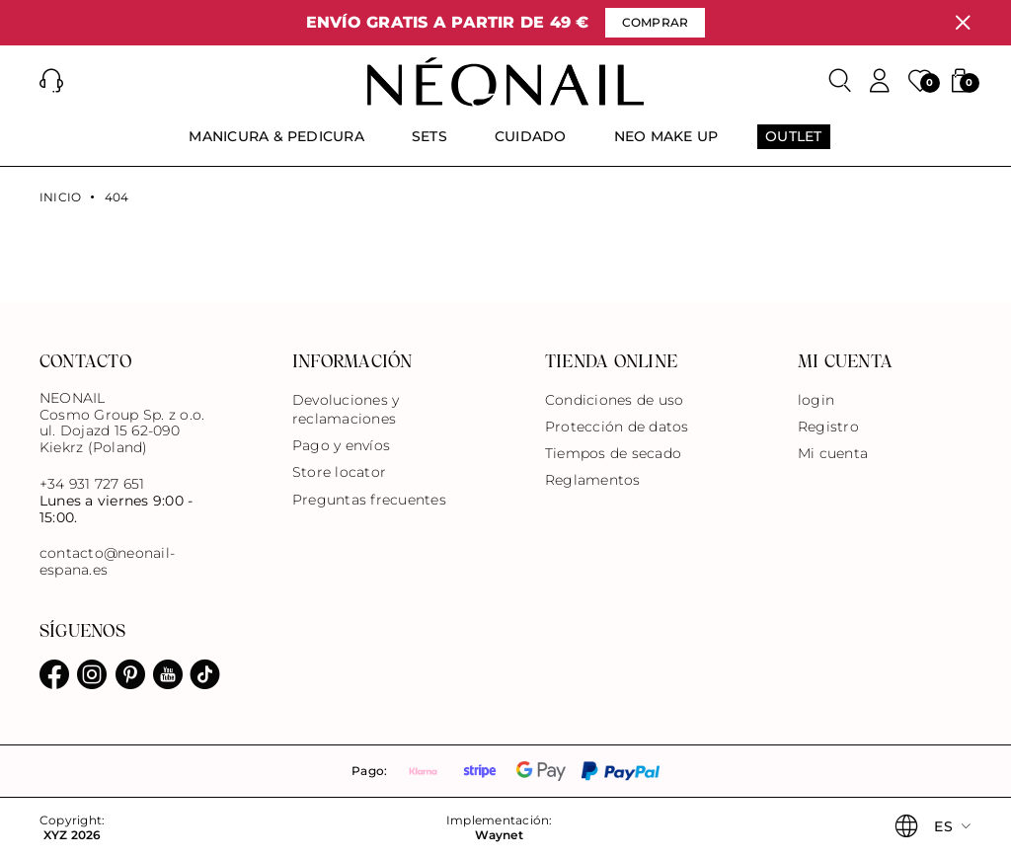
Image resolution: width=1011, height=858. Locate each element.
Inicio (60, 197)
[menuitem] (276, 145)
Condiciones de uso (614, 400)
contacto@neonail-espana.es (107, 562)
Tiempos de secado (613, 453)
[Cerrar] (962, 23)
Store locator (339, 472)
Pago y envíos (341, 445)
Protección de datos (617, 426)
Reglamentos (593, 480)
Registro (828, 426)
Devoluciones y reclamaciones (345, 409)
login (816, 400)
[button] (51, 81)
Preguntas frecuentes (369, 499)
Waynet (498, 835)
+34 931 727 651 (92, 484)
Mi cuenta (833, 453)
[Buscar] (840, 81)
